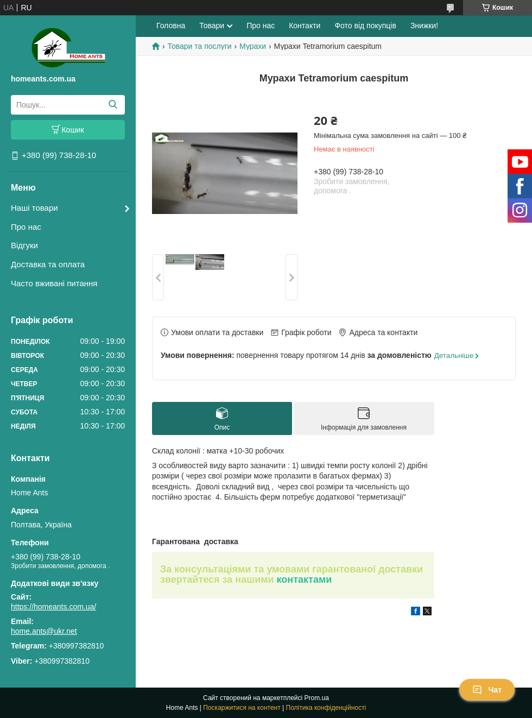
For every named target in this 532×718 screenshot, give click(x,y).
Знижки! (424, 25)
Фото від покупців (365, 25)
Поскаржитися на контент (241, 707)
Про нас (26, 226)
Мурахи (252, 46)
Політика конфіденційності (326, 707)
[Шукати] (112, 105)
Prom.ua (317, 698)
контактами (304, 579)
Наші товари (34, 207)
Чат (487, 690)
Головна (170, 25)
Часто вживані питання (54, 283)
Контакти (304, 25)
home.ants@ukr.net (44, 631)
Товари (211, 25)
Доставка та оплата (48, 264)
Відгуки (24, 245)
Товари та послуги (199, 46)
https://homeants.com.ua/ (53, 606)
